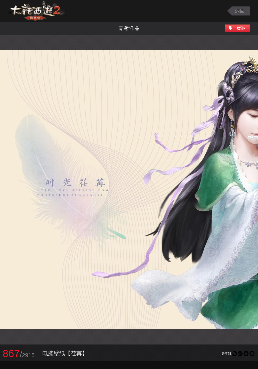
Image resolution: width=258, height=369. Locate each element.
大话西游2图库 (37, 11)
